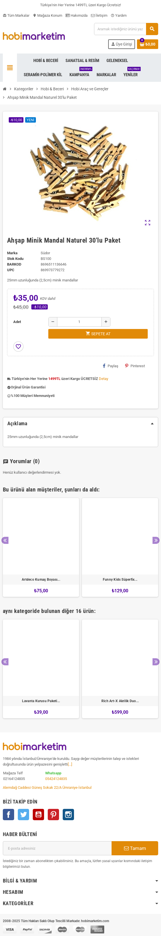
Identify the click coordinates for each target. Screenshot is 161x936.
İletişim (99, 15)
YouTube (38, 814)
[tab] (80, 423)
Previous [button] (4, 540)
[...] (70, 764)
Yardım (119, 15)
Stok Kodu (15, 259)
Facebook (8, 814)
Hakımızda (77, 15)
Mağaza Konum (47, 15)
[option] (40, 547)
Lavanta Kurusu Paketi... (41, 701)
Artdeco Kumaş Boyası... (41, 580)
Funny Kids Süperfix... (120, 580)
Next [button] (156, 540)
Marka (12, 253)
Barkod (14, 264)
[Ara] (126, 29)
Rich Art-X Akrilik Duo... (120, 701)
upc (10, 270)
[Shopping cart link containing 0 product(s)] (147, 44)
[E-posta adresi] (57, 848)
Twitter (23, 814)
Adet (17, 322)
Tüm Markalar (16, 15)
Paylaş (110, 366)
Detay (103, 379)
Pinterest (135, 366)
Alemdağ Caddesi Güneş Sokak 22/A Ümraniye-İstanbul (47, 787)
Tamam (135, 848)
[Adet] (79, 321)
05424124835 (56, 779)
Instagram (68, 814)
